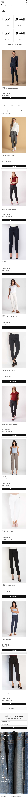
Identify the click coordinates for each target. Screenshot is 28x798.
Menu (2, 5)
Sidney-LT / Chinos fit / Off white (9, 316)
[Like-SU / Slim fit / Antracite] (14, 350)
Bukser (2, 750)
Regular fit (20, 25)
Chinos (20, 39)
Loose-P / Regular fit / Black (8, 693)
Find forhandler (4, 788)
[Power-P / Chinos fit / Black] (14, 565)
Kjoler (2, 752)
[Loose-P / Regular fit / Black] (14, 672)
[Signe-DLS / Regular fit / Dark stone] (14, 68)
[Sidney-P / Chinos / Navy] (14, 242)
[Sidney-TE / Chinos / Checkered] (14, 188)
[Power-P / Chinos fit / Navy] (14, 619)
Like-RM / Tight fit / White (8, 531)
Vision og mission (5, 779)
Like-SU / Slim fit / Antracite (8, 370)
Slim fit (7, 25)
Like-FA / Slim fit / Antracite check (10, 424)
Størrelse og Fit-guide (6, 785)
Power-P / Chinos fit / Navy (8, 639)
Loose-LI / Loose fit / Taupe (8, 478)
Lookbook (3, 766)
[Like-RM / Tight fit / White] (14, 511)
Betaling (3, 771)
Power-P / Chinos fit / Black (8, 585)
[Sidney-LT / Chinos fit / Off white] (14, 296)
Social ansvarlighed (5, 781)
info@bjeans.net (5, 741)
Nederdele (3, 754)
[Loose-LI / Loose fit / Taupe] (14, 457)
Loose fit (7, 39)
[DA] (3, 1)
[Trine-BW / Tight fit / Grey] (14, 135)
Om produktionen (5, 783)
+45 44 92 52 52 (4, 739)
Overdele (3, 756)
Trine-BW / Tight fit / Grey (8, 155)
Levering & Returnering (6, 768)
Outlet (2, 760)
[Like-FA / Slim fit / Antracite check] (14, 404)
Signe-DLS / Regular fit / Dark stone (10, 88)
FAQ (2, 775)
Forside (2, 8)
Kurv (26, 1)
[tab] (4, 105)
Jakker (2, 758)
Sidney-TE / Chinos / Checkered (9, 209)
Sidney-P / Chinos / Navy (7, 263)
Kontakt (3, 773)
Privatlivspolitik (5, 777)
